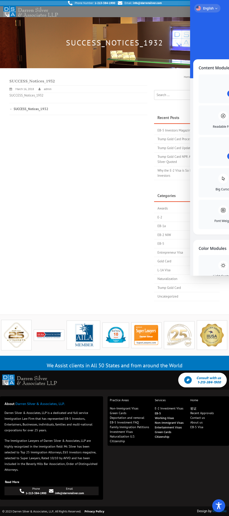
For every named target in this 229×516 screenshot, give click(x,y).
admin (47, 89)
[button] (222, 12)
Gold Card (164, 261)
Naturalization (167, 279)
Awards (162, 208)
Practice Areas (119, 400)
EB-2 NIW (164, 235)
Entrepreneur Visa (170, 252)
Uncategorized (167, 296)
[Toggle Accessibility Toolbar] (219, 506)
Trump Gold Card (169, 288)
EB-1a (161, 226)
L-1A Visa (163, 270)
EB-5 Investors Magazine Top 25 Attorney (186, 130)
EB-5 (160, 243)
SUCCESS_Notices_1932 (26, 95)
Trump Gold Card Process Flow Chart (183, 139)
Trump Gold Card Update (174, 148)
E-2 (159, 217)
